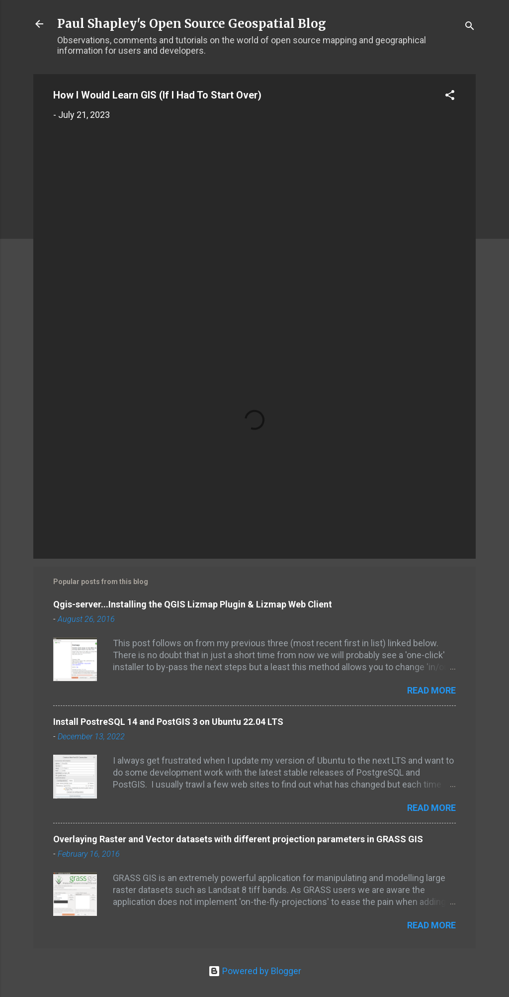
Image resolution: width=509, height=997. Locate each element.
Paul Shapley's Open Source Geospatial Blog (191, 23)
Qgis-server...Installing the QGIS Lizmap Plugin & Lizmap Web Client (192, 604)
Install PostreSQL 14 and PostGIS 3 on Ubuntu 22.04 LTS (168, 721)
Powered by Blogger (254, 971)
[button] (450, 96)
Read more (431, 690)
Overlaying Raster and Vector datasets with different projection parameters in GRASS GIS (238, 839)
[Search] (470, 27)
